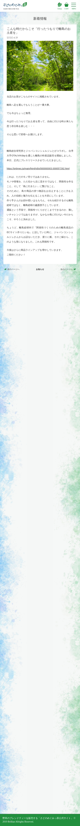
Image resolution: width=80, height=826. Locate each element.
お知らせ (40, 269)
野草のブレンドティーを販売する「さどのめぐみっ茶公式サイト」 (38, 818)
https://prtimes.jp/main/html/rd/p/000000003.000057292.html (38, 168)
